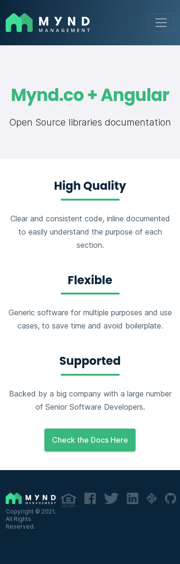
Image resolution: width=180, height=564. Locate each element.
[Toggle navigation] (161, 22)
